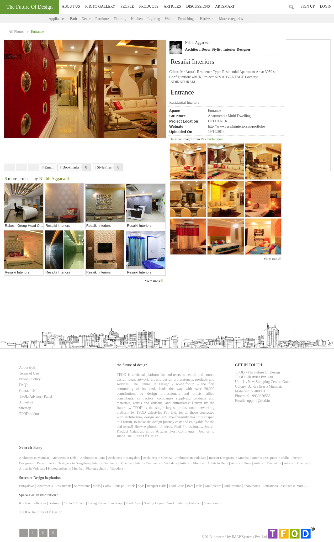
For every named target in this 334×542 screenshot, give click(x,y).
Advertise (26, 402)
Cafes (107, 486)
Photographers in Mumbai (66, 468)
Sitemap (25, 408)
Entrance (195, 503)
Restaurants (63, 486)
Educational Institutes (277, 486)
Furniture (102, 19)
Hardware (207, 19)
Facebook (9, 167)
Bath (73, 19)
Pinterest (33, 167)
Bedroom (55, 503)
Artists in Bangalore (267, 463)
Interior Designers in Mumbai (229, 458)
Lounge (118, 486)
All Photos (17, 32)
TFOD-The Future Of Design (40, 512)
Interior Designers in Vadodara (156, 463)
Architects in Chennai (157, 458)
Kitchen (136, 19)
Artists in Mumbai (192, 463)
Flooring (120, 19)
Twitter (21, 167)
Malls (97, 486)
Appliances (57, 19)
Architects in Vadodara (190, 458)
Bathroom (39, 503)
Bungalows (27, 486)
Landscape (116, 503)
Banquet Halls (157, 486)
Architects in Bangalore (124, 458)
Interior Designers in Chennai (112, 463)
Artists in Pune (241, 463)
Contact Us (27, 391)
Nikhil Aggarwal (197, 43)
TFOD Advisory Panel (35, 396)
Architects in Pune (92, 458)
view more (272, 259)
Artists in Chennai (296, 463)
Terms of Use (29, 373)
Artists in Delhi (217, 463)
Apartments (45, 486)
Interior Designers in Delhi (270, 458)
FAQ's (23, 385)
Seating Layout (154, 503)
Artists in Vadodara (32, 468)
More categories (236, 19)
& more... (299, 486)
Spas (141, 486)
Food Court (176, 486)
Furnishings (186, 19)
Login (325, 6)
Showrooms (82, 486)
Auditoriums (232, 486)
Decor (86, 19)
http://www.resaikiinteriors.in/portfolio (236, 126)
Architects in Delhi (65, 458)
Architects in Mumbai (34, 458)
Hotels (130, 486)
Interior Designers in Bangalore (67, 463)
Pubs (199, 486)
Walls (169, 19)
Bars (190, 486)
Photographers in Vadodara (104, 468)
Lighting (153, 19)
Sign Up (307, 6)
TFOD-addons (29, 414)
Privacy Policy (30, 379)
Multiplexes (213, 486)
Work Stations (177, 503)
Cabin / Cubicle (75, 503)
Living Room (97, 503)
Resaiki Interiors (212, 139)
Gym (207, 503)
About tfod (27, 368)
